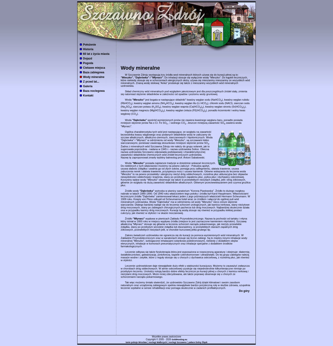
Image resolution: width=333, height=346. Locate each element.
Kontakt (88, 95)
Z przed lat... (91, 81)
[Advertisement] (186, 58)
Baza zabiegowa (93, 72)
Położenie (89, 44)
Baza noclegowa (94, 91)
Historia (88, 49)
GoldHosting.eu (179, 339)
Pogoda (88, 63)
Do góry (244, 291)
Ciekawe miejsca (94, 67)
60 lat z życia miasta (96, 54)
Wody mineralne (93, 77)
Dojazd (87, 58)
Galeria (87, 86)
